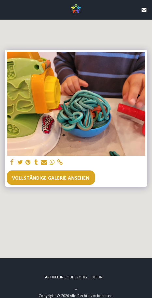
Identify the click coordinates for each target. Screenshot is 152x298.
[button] (7, 9)
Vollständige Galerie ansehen (50, 178)
